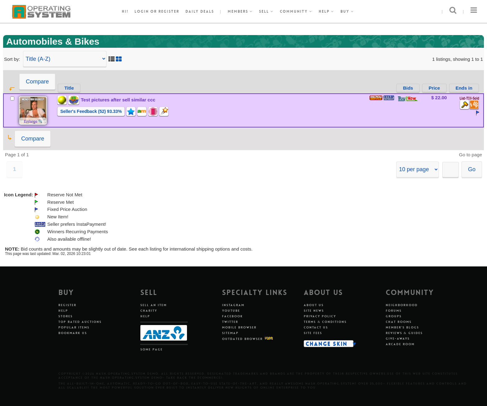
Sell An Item (153, 305)
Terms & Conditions (325, 322)
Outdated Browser (242, 339)
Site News (314, 311)
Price (434, 88)
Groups (394, 316)
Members (240, 11)
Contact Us (316, 327)
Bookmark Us (72, 333)
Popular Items (73, 327)
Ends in (464, 88)
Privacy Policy (320, 316)
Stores (65, 316)
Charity (148, 311)
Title (69, 88)
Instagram (233, 305)
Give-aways (398, 339)
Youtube (231, 311)
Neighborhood (402, 305)
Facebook (232, 316)
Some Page (151, 349)
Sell (266, 11)
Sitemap (230, 333)
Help (326, 11)
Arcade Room (400, 344)
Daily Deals (199, 11)
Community (296, 11)
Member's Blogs (402, 327)
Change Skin (327, 343)
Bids (408, 88)
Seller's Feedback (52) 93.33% (91, 111)
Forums (394, 311)
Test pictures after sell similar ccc (118, 99)
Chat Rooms (399, 322)
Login (141, 11)
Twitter (230, 322)
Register (67, 305)
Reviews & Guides (404, 333)
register (168, 11)
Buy (347, 11)
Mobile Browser (239, 327)
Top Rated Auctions (80, 322)
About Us (314, 305)
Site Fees (313, 333)
